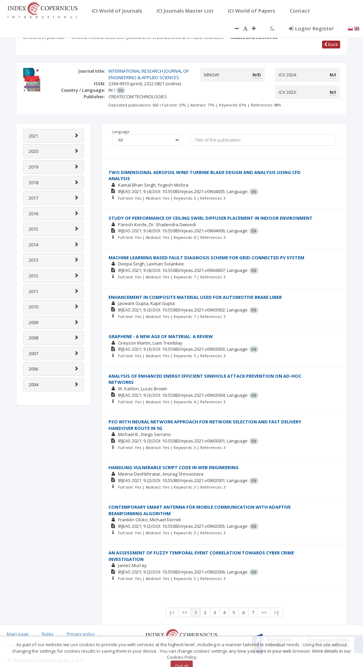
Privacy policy (81, 634)
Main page (18, 634)
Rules (48, 634)
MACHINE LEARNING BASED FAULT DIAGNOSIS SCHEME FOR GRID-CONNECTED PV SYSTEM (206, 258)
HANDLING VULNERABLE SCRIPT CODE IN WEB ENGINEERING (173, 467)
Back (331, 44)
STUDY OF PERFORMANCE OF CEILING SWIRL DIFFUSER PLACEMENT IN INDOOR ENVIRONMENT (210, 218)
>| (276, 612)
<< (184, 612)
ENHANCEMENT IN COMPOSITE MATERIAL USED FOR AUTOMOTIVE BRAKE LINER (195, 297)
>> (264, 612)
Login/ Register (311, 28)
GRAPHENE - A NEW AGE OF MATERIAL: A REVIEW (160, 336)
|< (172, 612)
